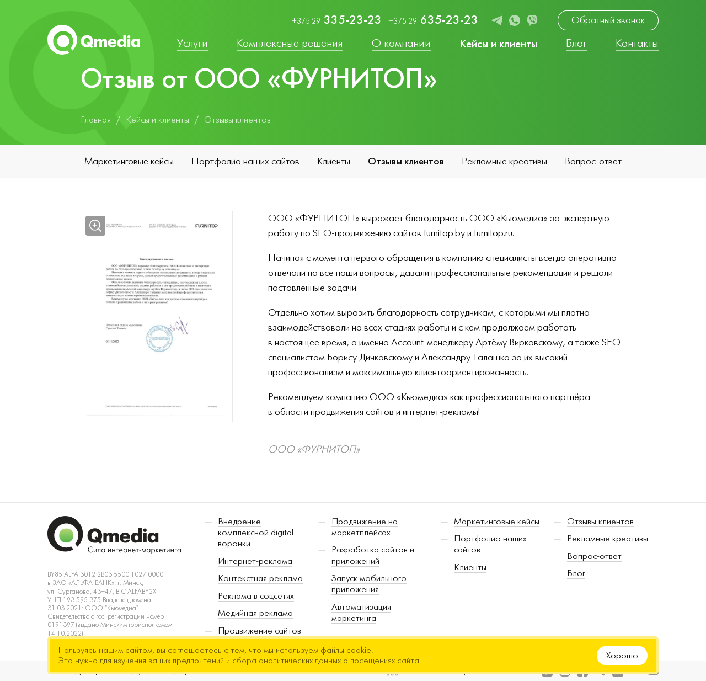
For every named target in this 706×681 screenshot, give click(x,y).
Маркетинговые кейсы (129, 161)
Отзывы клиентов (406, 161)
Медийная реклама (255, 613)
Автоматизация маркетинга (361, 612)
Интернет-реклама (255, 561)
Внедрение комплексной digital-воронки (257, 533)
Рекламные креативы (504, 161)
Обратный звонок (608, 20)
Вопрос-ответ (593, 161)
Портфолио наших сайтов (245, 161)
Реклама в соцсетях (256, 596)
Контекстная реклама (260, 578)
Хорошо (622, 656)
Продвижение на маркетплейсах (364, 527)
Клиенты (333, 161)
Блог (576, 573)
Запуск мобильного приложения (369, 583)
